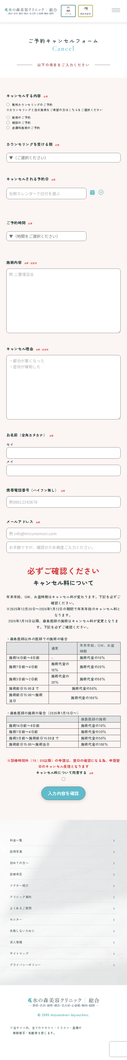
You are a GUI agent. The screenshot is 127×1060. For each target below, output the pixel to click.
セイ (10, 444)
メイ (10, 461)
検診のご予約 (21, 122)
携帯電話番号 (32, 490)
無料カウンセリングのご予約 (32, 104)
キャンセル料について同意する (61, 772)
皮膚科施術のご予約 (26, 128)
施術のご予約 (21, 117)
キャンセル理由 (19, 348)
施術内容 (14, 262)
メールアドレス (19, 521)
